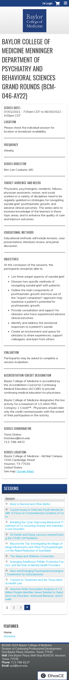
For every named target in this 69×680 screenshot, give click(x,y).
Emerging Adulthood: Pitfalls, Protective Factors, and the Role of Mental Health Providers (34, 563)
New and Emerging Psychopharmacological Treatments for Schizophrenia (34, 572)
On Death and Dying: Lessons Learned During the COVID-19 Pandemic (34, 536)
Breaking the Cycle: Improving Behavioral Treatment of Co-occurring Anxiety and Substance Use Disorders (34, 526)
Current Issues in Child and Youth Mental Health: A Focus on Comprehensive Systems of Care (34, 513)
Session (10, 498)
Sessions (9, 636)
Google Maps (25, 471)
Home (8, 632)
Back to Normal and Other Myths (30, 504)
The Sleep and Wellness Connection (32, 556)
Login (49, 3)
